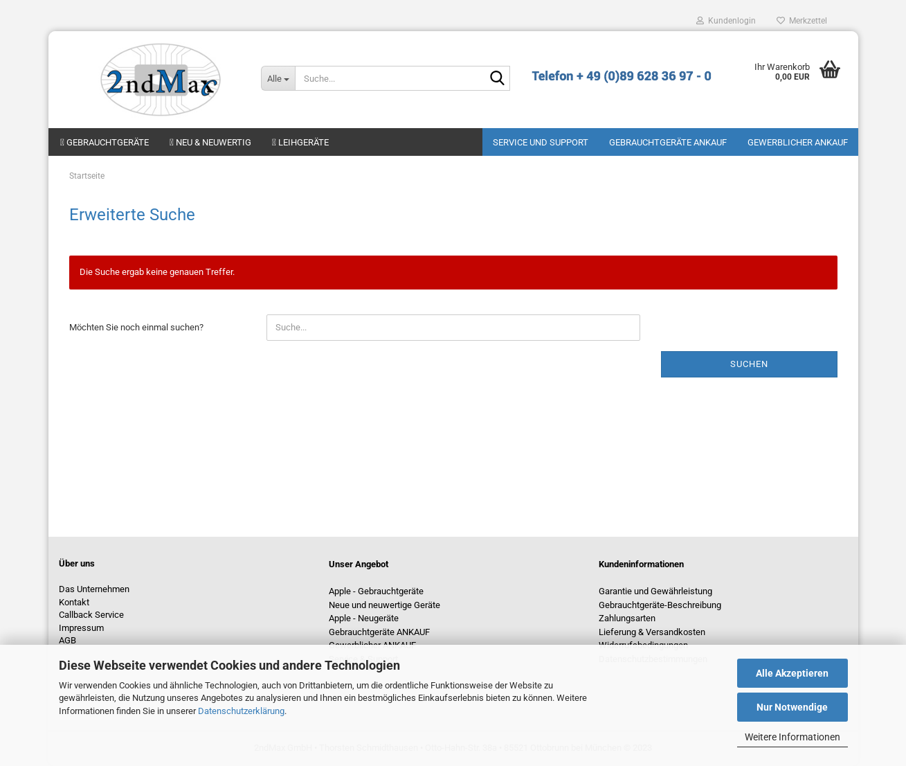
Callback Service (91, 614)
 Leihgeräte (300, 142)
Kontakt (74, 602)
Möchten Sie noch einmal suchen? (136, 327)
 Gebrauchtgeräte (104, 142)
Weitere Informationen (792, 736)
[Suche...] (278, 78)
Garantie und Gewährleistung (655, 591)
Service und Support (540, 142)
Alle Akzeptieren (792, 673)
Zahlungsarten (627, 618)
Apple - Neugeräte (364, 618)
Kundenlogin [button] (726, 21)
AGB (67, 640)
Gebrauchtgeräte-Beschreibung (660, 605)
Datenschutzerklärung (241, 711)
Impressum (81, 628)
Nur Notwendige (792, 707)
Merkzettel (802, 21)
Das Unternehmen (94, 589)
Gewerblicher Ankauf (798, 142)
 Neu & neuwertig (210, 142)
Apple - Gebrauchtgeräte (376, 591)
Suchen (749, 364)
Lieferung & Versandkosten (652, 632)
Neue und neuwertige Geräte (384, 605)
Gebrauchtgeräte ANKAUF (668, 142)
